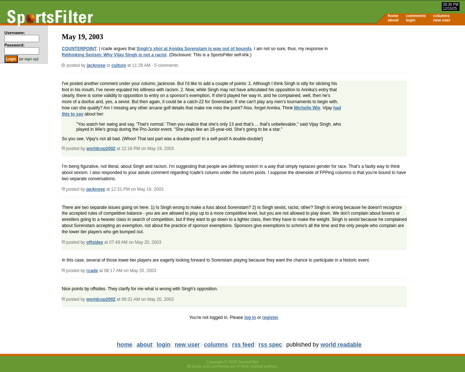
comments (416, 15)
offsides (94, 242)
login (410, 20)
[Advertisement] (403, 82)
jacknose (96, 65)
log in (250, 317)
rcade (92, 270)
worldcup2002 (101, 148)
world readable (340, 344)
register (270, 317)
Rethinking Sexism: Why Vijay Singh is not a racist (114, 54)
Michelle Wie (307, 107)
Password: (14, 45)
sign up (30, 59)
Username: (14, 33)
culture (119, 65)
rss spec (270, 344)
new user (441, 20)
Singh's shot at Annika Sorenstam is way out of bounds (194, 48)
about (393, 20)
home (393, 15)
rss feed (243, 344)
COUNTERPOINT (79, 48)
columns (441, 15)
